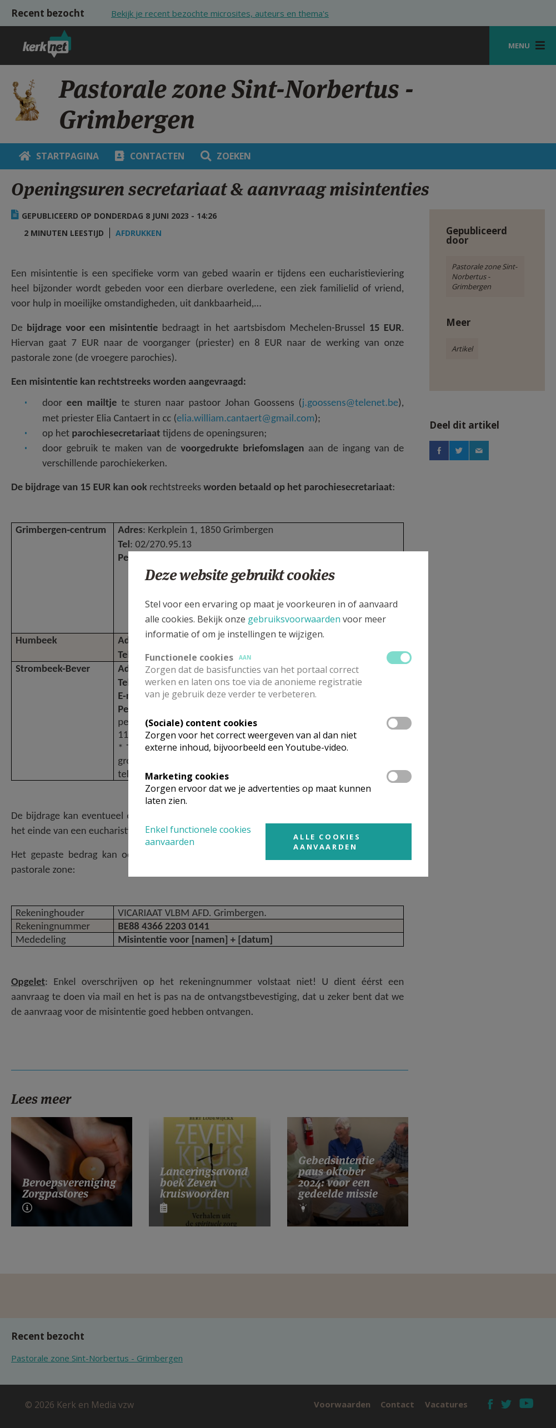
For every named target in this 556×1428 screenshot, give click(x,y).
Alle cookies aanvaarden (326, 842)
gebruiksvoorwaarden (294, 619)
